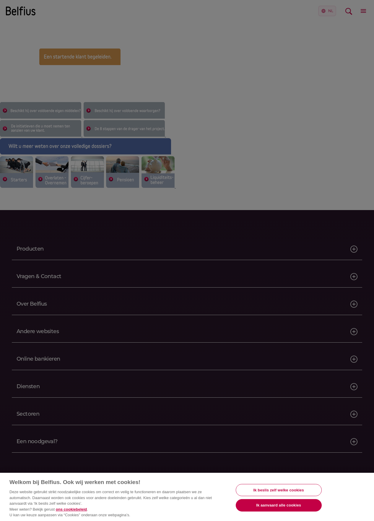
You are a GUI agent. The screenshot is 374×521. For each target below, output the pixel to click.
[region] (187, 497)
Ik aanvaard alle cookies (278, 505)
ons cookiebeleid (71, 509)
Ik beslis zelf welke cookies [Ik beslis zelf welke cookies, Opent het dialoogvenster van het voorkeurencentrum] (278, 490)
